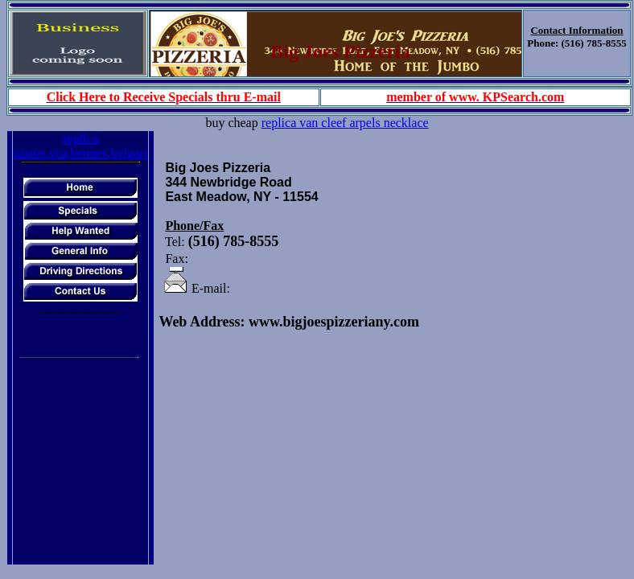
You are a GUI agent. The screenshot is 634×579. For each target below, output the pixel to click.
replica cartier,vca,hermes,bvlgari (80, 146)
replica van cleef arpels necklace (345, 122)
